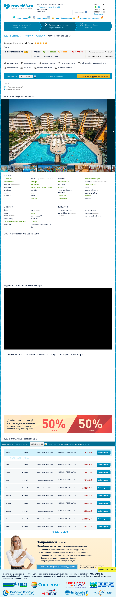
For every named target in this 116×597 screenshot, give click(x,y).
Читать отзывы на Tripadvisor (100, 57)
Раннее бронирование (63, 18)
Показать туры (100, 444)
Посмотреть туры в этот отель (94, 76)
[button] (113, 132)
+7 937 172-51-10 (98, 5)
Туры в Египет (41, 18)
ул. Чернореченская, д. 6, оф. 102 (48, 7)
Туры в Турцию (22, 18)
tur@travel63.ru (97, 14)
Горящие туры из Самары (90, 18)
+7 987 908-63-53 (98, 10)
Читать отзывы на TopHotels (100, 52)
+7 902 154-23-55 (98, 12)
